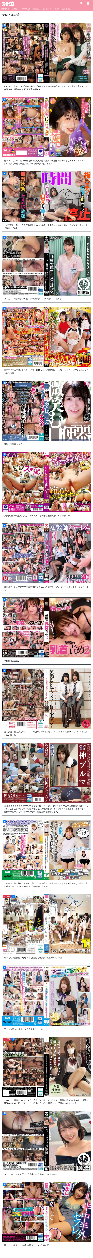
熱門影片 (5, 9)
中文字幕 (26, 9)
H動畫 (56, 9)
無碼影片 (37, 9)
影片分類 (66, 9)
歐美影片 (47, 9)
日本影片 (16, 9)
